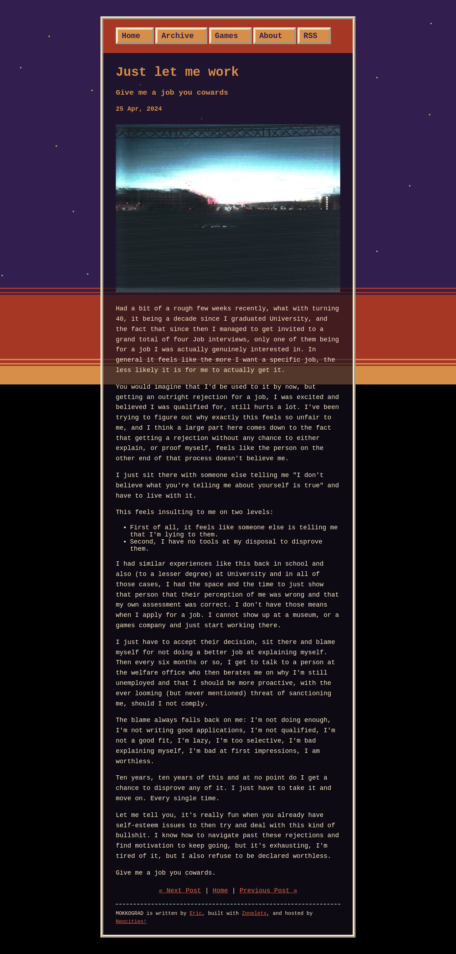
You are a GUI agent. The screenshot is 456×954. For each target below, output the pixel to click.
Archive (177, 36)
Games (226, 36)
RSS (310, 36)
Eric (196, 913)
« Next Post (180, 890)
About (271, 36)
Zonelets (254, 913)
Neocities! (131, 921)
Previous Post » (268, 890)
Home (131, 36)
